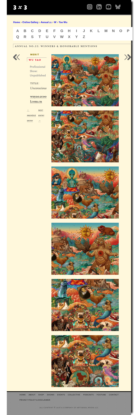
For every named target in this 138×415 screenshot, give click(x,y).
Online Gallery (30, 22)
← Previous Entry (31, 115)
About (32, 394)
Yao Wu (63, 22)
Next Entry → (41, 115)
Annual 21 (46, 22)
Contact (114, 394)
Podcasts (88, 394)
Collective (74, 394)
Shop (41, 394)
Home (16, 22)
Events (61, 394)
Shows (50, 394)
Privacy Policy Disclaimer (34, 399)
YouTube (101, 394)
